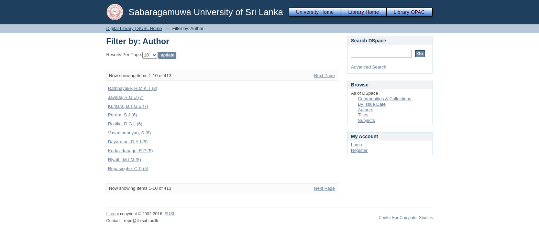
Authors (365, 109)
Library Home (363, 12)
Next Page (324, 75)
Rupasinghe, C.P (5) (128, 168)
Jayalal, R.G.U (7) (125, 97)
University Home (315, 12)
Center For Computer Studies (405, 217)
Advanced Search (368, 67)
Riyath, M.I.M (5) (124, 159)
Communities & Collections (384, 98)
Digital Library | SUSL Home (134, 28)
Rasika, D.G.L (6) (125, 123)
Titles (363, 114)
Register (359, 150)
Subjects (366, 120)
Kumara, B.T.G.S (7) (128, 106)
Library (112, 213)
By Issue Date (372, 104)
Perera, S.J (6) (122, 114)
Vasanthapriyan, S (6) (129, 132)
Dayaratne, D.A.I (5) (128, 141)
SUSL (169, 213)
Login (356, 144)
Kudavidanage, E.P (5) (130, 150)
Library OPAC (409, 12)
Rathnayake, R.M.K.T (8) (132, 88)
